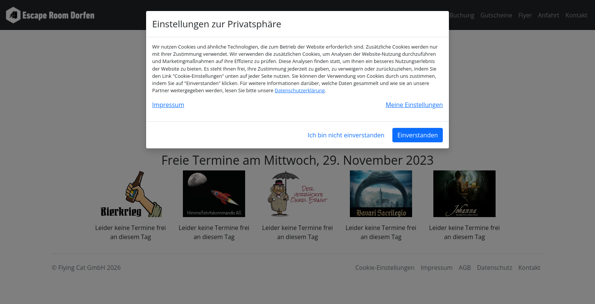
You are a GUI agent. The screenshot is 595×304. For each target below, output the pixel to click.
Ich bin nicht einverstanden (346, 135)
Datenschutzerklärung (300, 90)
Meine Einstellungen (414, 105)
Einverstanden (417, 135)
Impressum (168, 105)
